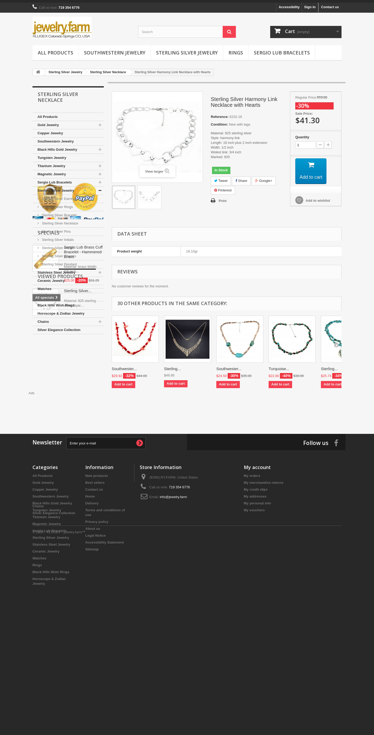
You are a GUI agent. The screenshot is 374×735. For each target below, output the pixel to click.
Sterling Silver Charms (58, 253)
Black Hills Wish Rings (56, 303)
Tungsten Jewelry (52, 155)
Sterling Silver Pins (56, 229)
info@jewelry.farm (173, 599)
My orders (252, 578)
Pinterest (223, 188)
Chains (43, 319)
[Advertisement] (226, 405)
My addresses (255, 598)
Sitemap (92, 651)
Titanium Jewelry (51, 163)
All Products (55, 50)
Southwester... (124, 366)
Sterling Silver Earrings (59, 196)
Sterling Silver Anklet (57, 245)
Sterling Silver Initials (57, 237)
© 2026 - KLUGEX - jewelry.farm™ (58, 721)
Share (241, 178)
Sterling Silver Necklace (59, 221)
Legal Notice (95, 637)
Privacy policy (96, 624)
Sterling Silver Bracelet (59, 212)
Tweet (220, 178)
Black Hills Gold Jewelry (57, 147)
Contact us (330, 4)
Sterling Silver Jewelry (187, 50)
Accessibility (289, 4)
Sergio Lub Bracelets (282, 50)
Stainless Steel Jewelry (56, 270)
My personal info (257, 605)
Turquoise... (279, 366)
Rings (235, 50)
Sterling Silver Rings (57, 204)
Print (223, 198)
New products (96, 578)
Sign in (309, 4)
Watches (45, 286)
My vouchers (254, 612)
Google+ (263, 178)
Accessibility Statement (104, 644)
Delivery (92, 605)
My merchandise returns (263, 584)
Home (90, 598)
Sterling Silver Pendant (59, 262)
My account (257, 569)
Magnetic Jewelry (52, 171)
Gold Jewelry (48, 122)
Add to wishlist (317, 198)
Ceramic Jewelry (51, 278)
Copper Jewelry (50, 130)
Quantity (302, 134)
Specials (48, 391)
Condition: (219, 122)
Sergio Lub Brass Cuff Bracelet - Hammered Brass (83, 410)
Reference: (219, 114)
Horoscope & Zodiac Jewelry (61, 311)
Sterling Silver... (77, 490)
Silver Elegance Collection (59, 327)
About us (92, 630)
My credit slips (256, 591)
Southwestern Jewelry (114, 50)
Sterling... (172, 366)
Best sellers (95, 584)
